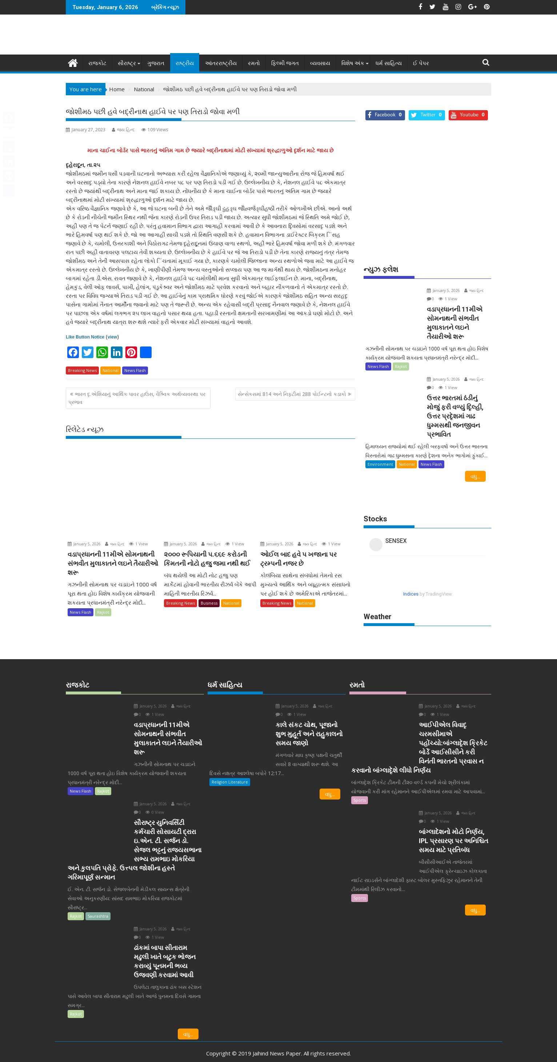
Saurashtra (98, 906)
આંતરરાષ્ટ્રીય (221, 63)
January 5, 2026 (84, 543)
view (112, 337)
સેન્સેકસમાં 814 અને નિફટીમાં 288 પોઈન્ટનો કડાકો (292, 393)
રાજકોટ (97, 63)
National (111, 370)
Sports (359, 790)
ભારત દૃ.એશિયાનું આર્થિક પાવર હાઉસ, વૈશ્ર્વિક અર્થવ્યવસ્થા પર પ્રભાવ (136, 397)
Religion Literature (230, 772)
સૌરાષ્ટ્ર (127, 63)
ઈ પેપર (421, 63)
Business (209, 603)
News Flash (135, 370)
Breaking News (82, 370)
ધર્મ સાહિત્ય (389, 63)
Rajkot (103, 612)
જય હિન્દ (123, 130)
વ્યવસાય (320, 63)
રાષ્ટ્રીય (185, 63)
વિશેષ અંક (352, 63)
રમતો (254, 63)
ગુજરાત (155, 63)
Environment (380, 455)
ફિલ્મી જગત (285, 63)
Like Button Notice (85, 337)
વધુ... (475, 467)
